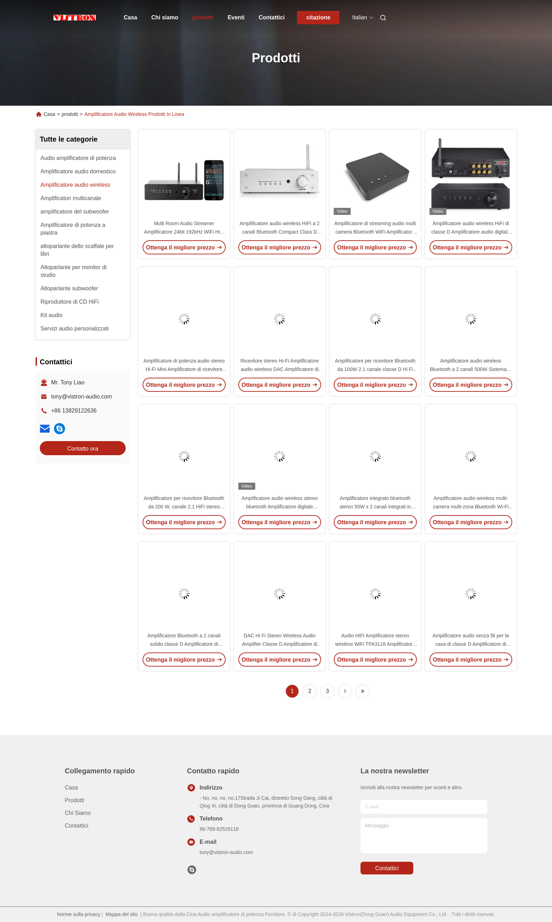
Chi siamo (164, 17)
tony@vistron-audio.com (81, 397)
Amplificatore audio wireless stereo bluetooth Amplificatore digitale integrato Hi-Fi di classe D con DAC (279, 506)
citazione (318, 17)
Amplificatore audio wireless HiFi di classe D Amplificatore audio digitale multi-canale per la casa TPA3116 (470, 232)
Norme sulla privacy (78, 914)
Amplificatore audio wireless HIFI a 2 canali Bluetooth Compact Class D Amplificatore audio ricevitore (280, 232)
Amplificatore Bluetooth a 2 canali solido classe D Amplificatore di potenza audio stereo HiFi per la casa (184, 644)
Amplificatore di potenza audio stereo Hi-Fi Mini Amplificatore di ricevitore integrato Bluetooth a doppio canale (184, 369)
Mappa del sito (122, 914)
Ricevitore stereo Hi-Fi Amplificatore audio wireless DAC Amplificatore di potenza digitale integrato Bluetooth (279, 369)
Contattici (272, 17)
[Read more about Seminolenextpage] (345, 691)
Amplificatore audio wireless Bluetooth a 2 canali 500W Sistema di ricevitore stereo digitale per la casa (471, 369)
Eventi (236, 17)
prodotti (202, 17)
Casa (130, 17)
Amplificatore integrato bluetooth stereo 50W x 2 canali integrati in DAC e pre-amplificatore (375, 506)
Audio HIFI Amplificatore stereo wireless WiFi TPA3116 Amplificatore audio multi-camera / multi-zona (375, 644)
